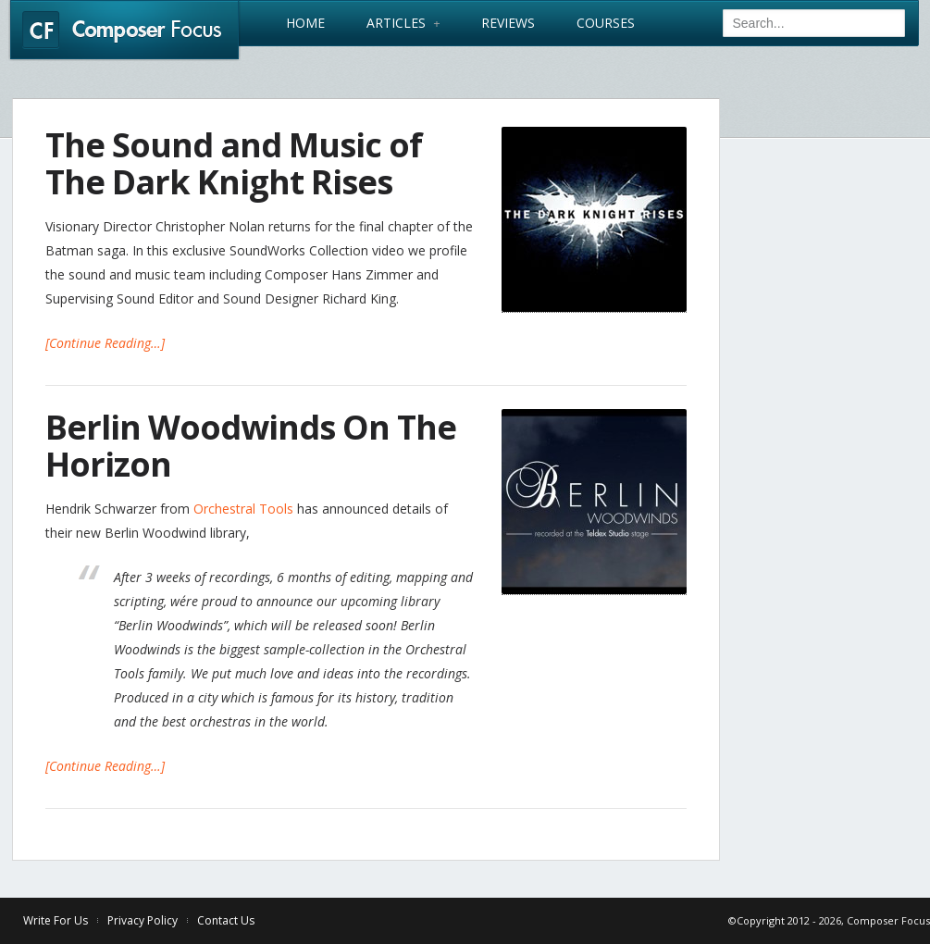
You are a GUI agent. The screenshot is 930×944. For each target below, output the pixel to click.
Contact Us (225, 920)
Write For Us (55, 920)
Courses (606, 23)
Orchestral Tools (243, 508)
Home (305, 23)
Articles (403, 23)
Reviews (508, 23)
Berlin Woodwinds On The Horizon (250, 445)
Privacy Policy (142, 920)
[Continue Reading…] (105, 343)
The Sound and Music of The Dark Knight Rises (233, 163)
